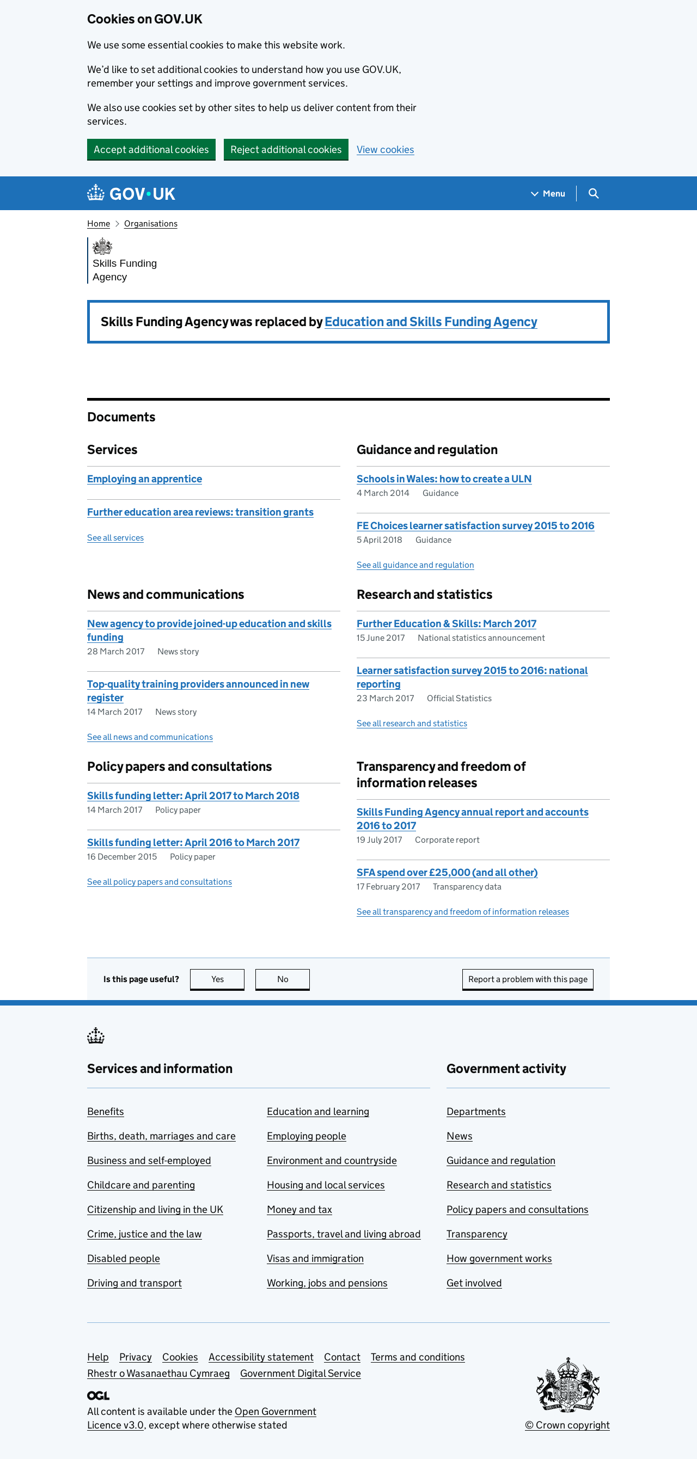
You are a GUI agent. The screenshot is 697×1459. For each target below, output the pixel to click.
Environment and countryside (332, 1160)
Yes (228, 979)
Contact (342, 1357)
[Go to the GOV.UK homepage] (131, 193)
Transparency (477, 1234)
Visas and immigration (315, 1258)
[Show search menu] (593, 193)
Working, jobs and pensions (327, 1283)
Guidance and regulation (501, 1160)
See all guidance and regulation (415, 565)
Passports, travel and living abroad (344, 1234)
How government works (499, 1258)
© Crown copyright (567, 1425)
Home (98, 223)
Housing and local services (326, 1185)
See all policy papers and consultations (159, 881)
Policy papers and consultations (518, 1209)
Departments (476, 1111)
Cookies (180, 1357)
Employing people (306, 1136)
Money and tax (299, 1209)
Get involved (474, 1283)
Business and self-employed (149, 1160)
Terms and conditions (418, 1357)
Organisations (151, 223)
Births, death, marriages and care (161, 1136)
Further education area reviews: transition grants (200, 512)
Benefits (105, 1111)
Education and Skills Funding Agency (431, 321)
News (460, 1136)
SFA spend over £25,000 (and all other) (447, 872)
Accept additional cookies (151, 149)
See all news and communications (150, 737)
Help (98, 1357)
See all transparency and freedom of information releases (463, 911)
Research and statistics (499, 1185)
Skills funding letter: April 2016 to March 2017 (193, 842)
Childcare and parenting (141, 1185)
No (293, 979)
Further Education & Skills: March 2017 (446, 623)
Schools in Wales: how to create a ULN (444, 479)
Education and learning (318, 1111)
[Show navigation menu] (548, 193)
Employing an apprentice (144, 479)
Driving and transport (134, 1283)
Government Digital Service (300, 1373)
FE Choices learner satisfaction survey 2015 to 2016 (476, 525)
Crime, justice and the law (144, 1234)
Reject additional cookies (286, 149)
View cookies (385, 149)
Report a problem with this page (528, 979)
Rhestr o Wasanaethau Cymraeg (158, 1373)
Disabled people (123, 1258)
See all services (115, 537)
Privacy (135, 1357)
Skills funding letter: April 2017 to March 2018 (193, 795)
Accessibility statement (261, 1357)
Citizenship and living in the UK (155, 1209)
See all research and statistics (412, 723)
